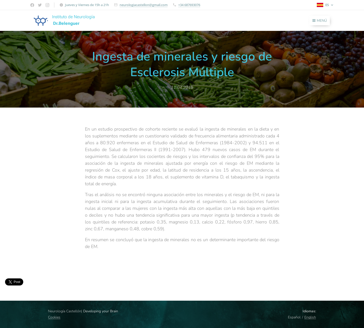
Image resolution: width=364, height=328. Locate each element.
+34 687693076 (189, 5)
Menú (319, 20)
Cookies (54, 317)
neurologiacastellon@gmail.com (144, 5)
